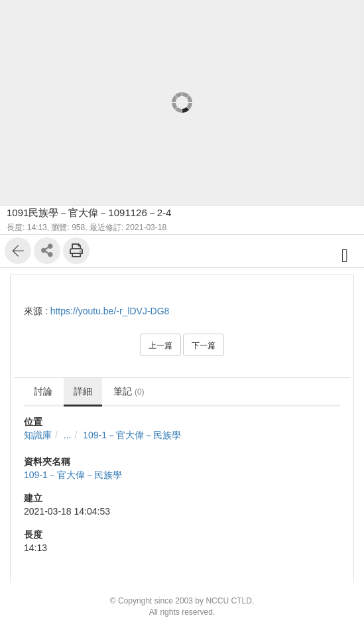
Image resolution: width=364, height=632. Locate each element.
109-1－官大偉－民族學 (132, 435)
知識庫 (38, 435)
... (68, 435)
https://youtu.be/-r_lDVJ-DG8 (110, 311)
